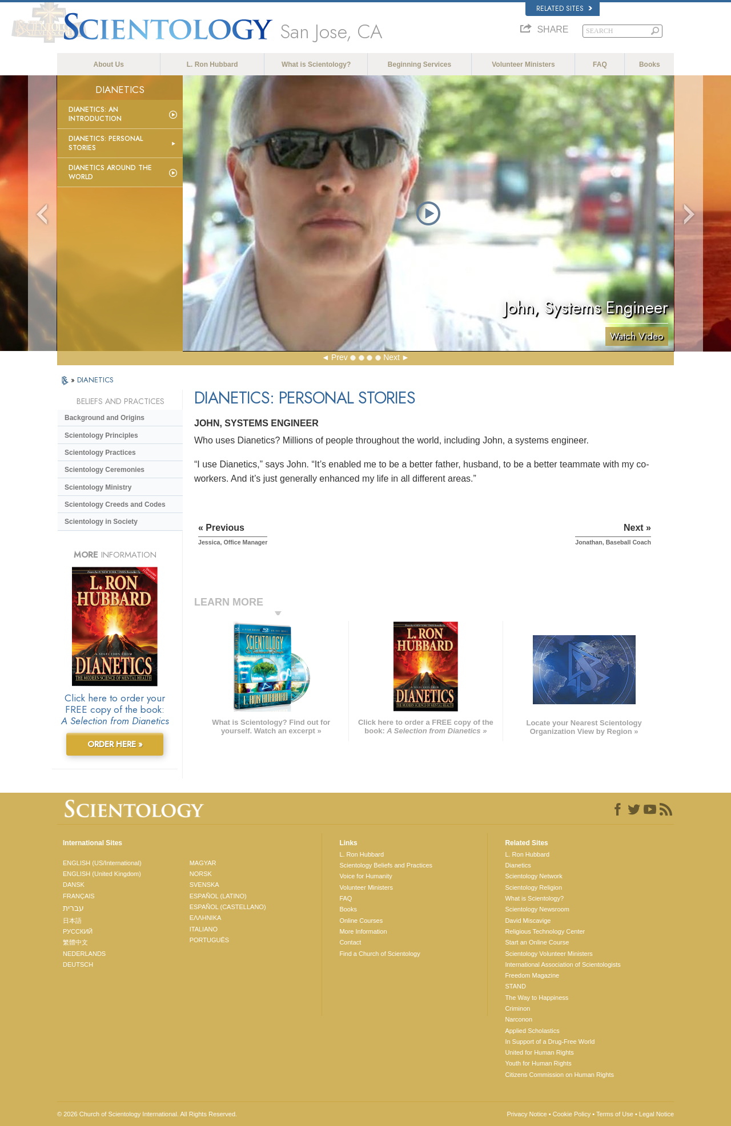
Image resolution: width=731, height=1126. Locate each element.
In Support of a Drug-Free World (550, 1041)
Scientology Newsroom (537, 909)
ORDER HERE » (115, 744)
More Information (363, 931)
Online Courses (361, 920)
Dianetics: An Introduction (95, 114)
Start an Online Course (537, 942)
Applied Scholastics (532, 1030)
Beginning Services (419, 64)
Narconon (518, 1019)
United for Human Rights (539, 1052)
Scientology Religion (533, 887)
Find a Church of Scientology (379, 953)
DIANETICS (95, 379)
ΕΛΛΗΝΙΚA (206, 917)
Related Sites (564, 8)
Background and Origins (104, 418)
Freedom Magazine (532, 975)
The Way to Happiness (536, 997)
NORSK (201, 873)
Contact (350, 942)
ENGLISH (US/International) (102, 862)
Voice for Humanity (365, 876)
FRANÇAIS (79, 896)
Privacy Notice (527, 1114)
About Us (109, 64)
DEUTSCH (78, 964)
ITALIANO (204, 929)
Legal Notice (656, 1114)
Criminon (517, 1008)
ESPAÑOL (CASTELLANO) (228, 906)
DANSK (74, 884)
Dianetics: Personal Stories (106, 143)
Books (649, 64)
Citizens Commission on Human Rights (559, 1074)
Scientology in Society (101, 522)
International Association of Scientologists (562, 964)
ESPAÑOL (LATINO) (218, 896)
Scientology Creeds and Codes (115, 504)
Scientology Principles (101, 435)
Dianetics (518, 865)
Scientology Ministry (98, 487)
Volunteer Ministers (523, 64)
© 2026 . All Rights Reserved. (147, 1114)
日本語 (72, 920)
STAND (515, 986)
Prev (339, 357)
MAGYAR (203, 862)
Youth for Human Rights (538, 1063)
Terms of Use (614, 1114)
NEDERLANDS (84, 953)
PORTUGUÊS (209, 940)
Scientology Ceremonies (104, 470)
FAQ (600, 64)
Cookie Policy (572, 1114)
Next (391, 357)
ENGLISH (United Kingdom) (102, 873)
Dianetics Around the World (110, 172)
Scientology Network (533, 876)
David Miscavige (528, 920)
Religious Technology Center (545, 931)
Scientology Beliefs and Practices (385, 865)
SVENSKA (204, 884)
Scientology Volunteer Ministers (548, 953)
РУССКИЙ (78, 931)
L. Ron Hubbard (212, 64)
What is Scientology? (316, 64)
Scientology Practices (100, 453)
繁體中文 (75, 942)
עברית (73, 908)
